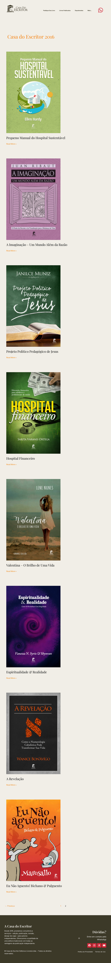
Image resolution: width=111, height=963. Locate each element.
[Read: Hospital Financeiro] (33, 413)
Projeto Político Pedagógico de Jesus (32, 351)
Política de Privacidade (85, 952)
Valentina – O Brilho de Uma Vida (30, 565)
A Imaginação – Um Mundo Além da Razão (36, 244)
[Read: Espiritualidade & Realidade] (33, 626)
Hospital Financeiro (20, 458)
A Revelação (15, 779)
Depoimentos (79, 10)
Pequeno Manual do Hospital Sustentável (35, 138)
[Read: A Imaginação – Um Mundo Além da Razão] (33, 199)
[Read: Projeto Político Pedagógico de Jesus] (33, 306)
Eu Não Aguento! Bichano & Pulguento (34, 886)
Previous (10, 906)
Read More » (11, 144)
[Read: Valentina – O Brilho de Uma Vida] (33, 519)
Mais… (90, 10)
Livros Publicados (65, 10)
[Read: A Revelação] (33, 733)
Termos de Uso (100, 952)
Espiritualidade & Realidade (26, 672)
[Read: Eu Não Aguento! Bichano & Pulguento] (33, 840)
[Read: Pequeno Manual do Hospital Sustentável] (33, 92)
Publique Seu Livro (49, 10)
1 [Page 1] (60, 906)
